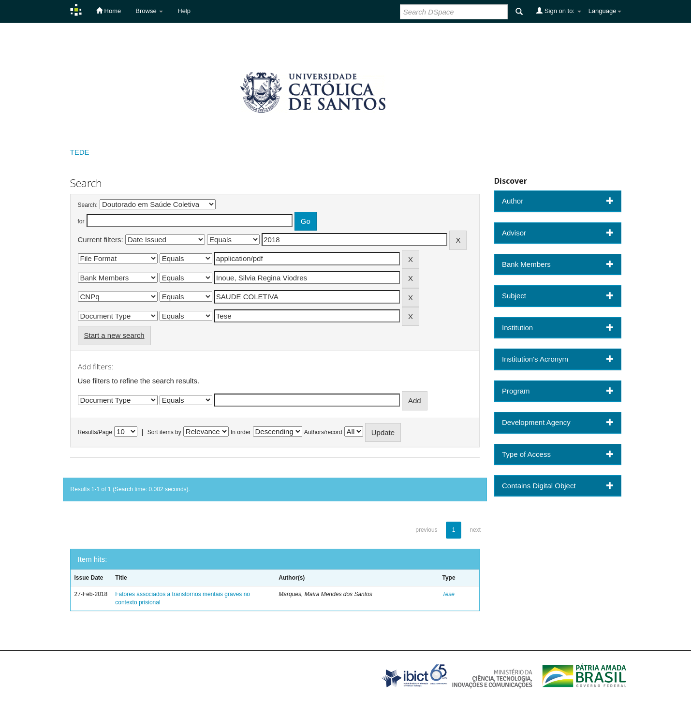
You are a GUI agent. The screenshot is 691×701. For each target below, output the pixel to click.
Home (108, 11)
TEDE (79, 152)
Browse (149, 11)
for (81, 221)
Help (184, 11)
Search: (88, 205)
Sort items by (164, 432)
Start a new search (114, 335)
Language (604, 11)
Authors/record (323, 432)
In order (240, 432)
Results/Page (95, 432)
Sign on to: (558, 11)
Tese (448, 594)
